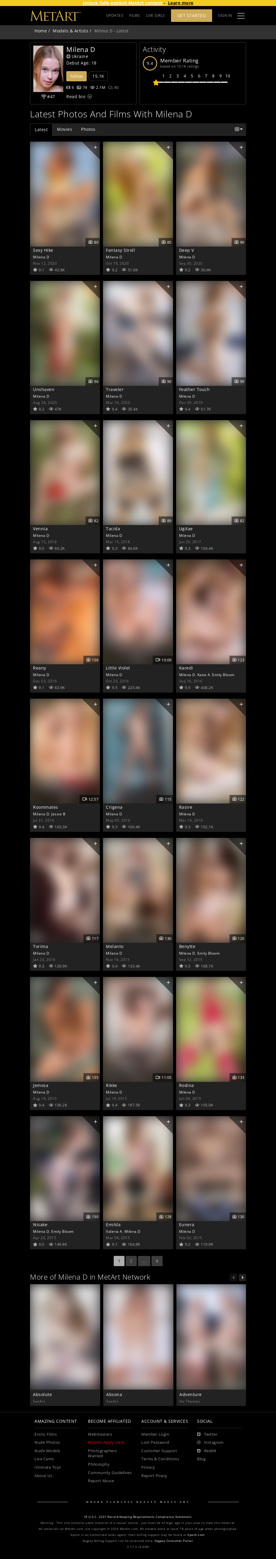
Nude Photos (47, 1442)
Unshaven (43, 389)
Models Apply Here (106, 1442)
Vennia (40, 528)
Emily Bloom (223, 674)
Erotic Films (45, 1434)
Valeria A (114, 1231)
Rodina (186, 1085)
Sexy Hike (43, 250)
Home (40, 31)
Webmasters (100, 1434)
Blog (201, 1458)
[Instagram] (210, 1442)
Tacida (113, 528)
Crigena (114, 807)
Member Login (155, 1434)
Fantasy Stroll (120, 250)
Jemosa (40, 1085)
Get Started (191, 15)
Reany (39, 668)
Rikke (111, 1085)
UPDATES (115, 15)
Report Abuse (101, 1480)
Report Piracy (154, 1475)
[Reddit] (207, 1451)
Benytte (187, 946)
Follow (76, 76)
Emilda (113, 1224)
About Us (43, 1475)
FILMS (134, 15)
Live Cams (44, 1458)
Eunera (186, 1224)
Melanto (115, 946)
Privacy (148, 1467)
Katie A (203, 674)
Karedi (186, 668)
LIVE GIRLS (155, 15)
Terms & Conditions (160, 1458)
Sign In (225, 15)
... (144, 1261)
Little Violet (118, 668)
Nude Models (47, 1450)
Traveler (115, 389)
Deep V (186, 250)
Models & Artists (70, 31)
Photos (88, 129)
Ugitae (186, 528)
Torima (40, 946)
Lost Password (155, 1442)
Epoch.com (196, 1535)
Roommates (45, 807)
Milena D (41, 256)
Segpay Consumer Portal (173, 1541)
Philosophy (99, 1464)
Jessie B (58, 813)
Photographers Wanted (102, 1453)
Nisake (40, 1224)
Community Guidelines (110, 1472)
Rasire (186, 807)
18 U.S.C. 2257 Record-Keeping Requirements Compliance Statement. (138, 1517)
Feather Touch (194, 389)
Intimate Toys (47, 1467)
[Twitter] (207, 1434)
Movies (64, 129)
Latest (41, 129)
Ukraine (77, 56)
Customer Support (159, 1450)
